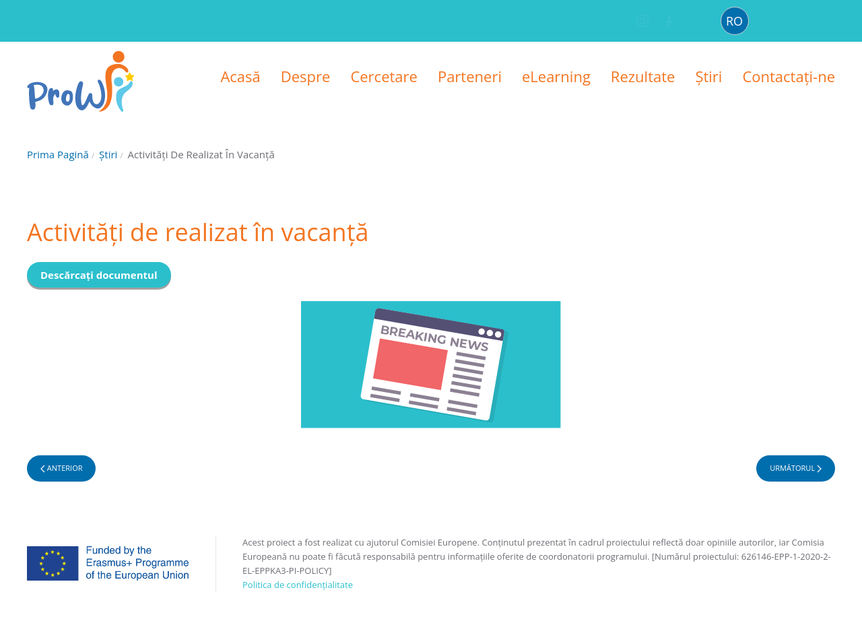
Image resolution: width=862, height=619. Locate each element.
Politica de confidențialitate (297, 585)
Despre (306, 76)
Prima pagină (58, 154)
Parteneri (470, 76)
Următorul (796, 468)
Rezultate (643, 76)
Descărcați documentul (99, 275)
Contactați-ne (788, 76)
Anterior (61, 468)
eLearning (556, 76)
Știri (708, 76)
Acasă (240, 76)
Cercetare (384, 76)
